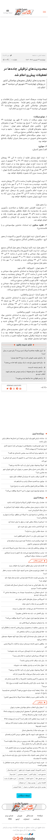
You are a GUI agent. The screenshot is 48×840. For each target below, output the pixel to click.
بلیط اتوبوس (17, 787)
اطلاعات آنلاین (24, 11)
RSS (10, 819)
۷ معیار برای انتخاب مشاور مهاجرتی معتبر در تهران (27, 707)
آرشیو (17, 819)
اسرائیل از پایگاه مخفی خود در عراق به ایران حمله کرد (26, 521)
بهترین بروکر (31, 783)
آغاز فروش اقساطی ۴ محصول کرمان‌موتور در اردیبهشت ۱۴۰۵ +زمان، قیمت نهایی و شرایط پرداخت (25, 713)
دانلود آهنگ (29, 778)
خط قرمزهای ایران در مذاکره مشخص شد (30, 631)
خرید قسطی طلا (41, 778)
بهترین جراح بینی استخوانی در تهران (35, 787)
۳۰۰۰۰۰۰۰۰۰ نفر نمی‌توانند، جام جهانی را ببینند (28, 608)
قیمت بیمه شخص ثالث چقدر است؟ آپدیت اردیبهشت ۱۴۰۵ (24, 718)
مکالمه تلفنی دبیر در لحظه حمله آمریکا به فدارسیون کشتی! (24, 697)
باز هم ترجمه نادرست (35, 367)
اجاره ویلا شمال (12, 770)
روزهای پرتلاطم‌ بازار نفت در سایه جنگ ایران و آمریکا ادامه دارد (23, 548)
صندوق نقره (42, 774)
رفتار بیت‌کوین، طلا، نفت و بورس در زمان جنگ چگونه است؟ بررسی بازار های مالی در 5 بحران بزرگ (25, 742)
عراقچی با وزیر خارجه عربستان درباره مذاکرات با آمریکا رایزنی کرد (25, 645)
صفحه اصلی (41, 55)
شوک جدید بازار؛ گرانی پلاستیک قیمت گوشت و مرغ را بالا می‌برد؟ (26, 685)
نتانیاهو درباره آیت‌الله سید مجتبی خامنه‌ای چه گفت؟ (26, 453)
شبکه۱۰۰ (40, 815)
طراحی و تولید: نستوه (24, 834)
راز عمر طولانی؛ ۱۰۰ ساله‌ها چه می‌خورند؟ (29, 378)
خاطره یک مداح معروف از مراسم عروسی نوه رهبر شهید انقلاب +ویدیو (25, 373)
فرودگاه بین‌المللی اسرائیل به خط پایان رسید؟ (28, 655)
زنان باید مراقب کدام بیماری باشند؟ (32, 660)
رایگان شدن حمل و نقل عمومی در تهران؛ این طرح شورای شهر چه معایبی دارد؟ (25, 471)
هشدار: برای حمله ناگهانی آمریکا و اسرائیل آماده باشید (25, 502)
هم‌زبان (19, 815)
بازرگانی (40, 702)
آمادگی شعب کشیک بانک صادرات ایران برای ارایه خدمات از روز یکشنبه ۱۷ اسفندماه (25, 757)
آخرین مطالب (37, 561)
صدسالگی (29, 815)
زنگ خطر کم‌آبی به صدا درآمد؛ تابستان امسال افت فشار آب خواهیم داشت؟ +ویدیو (25, 587)
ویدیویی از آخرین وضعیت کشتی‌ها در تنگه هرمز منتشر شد (24, 678)
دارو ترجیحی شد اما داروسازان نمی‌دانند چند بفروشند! (26, 651)
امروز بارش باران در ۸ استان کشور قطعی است (29, 536)
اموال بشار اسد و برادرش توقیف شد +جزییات (29, 665)
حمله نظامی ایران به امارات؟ (34, 531)
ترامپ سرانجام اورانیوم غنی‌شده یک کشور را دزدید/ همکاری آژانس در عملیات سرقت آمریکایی (26, 554)
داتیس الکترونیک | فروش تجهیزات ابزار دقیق (32, 770)
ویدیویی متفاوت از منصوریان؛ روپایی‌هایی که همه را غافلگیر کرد (22, 627)
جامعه (34, 55)
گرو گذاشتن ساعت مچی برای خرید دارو (31, 526)
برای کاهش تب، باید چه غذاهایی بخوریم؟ (30, 613)
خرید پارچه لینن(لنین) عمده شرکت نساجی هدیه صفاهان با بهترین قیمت (25, 764)
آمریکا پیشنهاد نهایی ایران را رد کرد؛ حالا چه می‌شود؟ (26, 465)
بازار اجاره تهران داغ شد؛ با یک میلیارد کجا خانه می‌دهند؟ (23, 362)
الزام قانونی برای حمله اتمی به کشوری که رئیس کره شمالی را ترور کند (25, 459)
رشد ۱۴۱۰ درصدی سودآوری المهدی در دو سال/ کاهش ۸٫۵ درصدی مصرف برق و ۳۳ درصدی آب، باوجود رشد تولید (26, 749)
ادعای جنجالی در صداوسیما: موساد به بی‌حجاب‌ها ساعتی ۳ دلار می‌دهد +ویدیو (25, 593)
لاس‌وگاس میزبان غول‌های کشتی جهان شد (29, 599)
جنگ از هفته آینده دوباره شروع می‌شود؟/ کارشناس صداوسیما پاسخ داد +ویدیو (24, 691)
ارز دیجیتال (22, 783)
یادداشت (36, 819)
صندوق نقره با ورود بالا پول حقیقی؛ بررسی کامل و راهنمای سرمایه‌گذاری (26, 735)
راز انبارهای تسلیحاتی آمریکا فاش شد (31, 622)
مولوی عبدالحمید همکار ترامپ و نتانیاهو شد (29, 481)
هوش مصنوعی (22, 774)
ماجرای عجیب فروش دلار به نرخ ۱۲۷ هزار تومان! (27, 357)
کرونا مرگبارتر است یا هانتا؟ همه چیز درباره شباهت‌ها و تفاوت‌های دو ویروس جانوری (27, 542)
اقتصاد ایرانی (42, 783)
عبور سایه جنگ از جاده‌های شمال (33, 730)
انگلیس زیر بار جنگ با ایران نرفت (33, 604)
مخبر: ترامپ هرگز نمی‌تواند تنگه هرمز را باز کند (28, 674)
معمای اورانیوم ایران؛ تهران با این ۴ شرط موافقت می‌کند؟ (25, 490)
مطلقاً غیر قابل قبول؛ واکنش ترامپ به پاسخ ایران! (27, 486)
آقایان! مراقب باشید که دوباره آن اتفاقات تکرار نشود (26, 476)
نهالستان (21, 778)
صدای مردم (9, 815)
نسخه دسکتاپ (24, 795)
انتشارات (26, 819)
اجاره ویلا (12, 774)
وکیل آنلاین (32, 774)
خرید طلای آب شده (10, 778)
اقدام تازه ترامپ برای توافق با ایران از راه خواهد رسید (26, 565)
